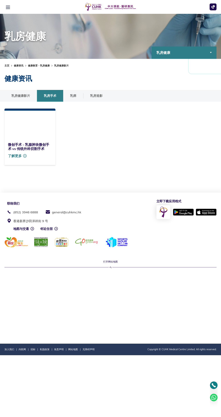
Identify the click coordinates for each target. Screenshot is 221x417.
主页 (6, 65)
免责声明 (59, 411)
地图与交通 (21, 229)
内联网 (22, 411)
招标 (33, 411)
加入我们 (9, 411)
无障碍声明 (89, 411)
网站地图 (73, 411)
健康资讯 (18, 65)
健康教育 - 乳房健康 (39, 65)
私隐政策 (45, 411)
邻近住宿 (46, 229)
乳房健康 (184, 52)
